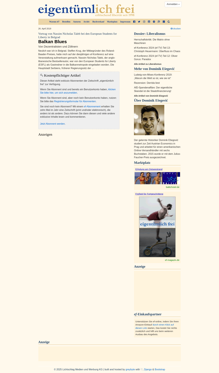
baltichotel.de (172, 187)
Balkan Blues (79, 38)
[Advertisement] (79, 166)
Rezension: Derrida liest (147, 83)
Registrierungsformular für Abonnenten (75, 101)
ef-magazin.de (172, 260)
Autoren (77, 22)
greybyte (130, 369)
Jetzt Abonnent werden (52, 123)
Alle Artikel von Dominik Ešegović (151, 96)
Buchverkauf (98, 22)
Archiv (87, 22)
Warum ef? (54, 22)
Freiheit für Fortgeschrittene (149, 194)
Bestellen (66, 22)
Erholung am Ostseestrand (148, 169)
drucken (176, 28)
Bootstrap (160, 369)
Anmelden (173, 4)
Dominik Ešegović (155, 100)
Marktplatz (112, 22)
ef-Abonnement (92, 106)
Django (148, 369)
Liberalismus (156, 34)
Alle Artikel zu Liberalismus (147, 64)
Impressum (125, 22)
